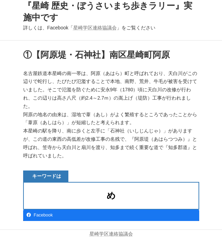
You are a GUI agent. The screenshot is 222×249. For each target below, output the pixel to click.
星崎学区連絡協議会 (95, 27)
